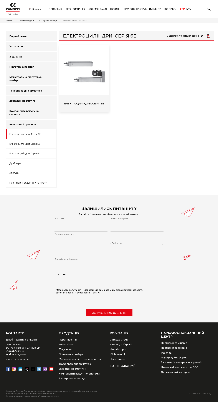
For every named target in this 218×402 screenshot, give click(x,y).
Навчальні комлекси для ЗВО (179, 367)
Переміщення (18, 36)
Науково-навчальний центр (142, 9)
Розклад (166, 352)
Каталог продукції (26, 20)
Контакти (170, 9)
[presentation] (79, 283)
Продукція (56, 9)
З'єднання (65, 349)
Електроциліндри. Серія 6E (25, 134)
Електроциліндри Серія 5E (24, 143)
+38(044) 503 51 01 (15, 351)
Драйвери (15, 163)
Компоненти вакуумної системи (24, 113)
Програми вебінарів (174, 347)
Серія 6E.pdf (209, 36)
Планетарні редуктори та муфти (28, 182)
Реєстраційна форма (174, 357)
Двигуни (14, 173)
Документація (98, 9)
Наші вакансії (122, 366)
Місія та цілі (117, 354)
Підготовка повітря (21, 66)
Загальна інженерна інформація (181, 362)
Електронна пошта (64, 241)
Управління (16, 46)
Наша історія (118, 349)
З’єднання (16, 56)
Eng (188, 8)
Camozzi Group (119, 339)
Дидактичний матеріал (175, 372)
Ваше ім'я (59, 226)
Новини (115, 9)
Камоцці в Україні (121, 344)
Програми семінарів (174, 342)
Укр (182, 8)
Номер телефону (119, 226)
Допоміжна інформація (66, 259)
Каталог (36, 9)
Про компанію (75, 9)
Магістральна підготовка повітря (25, 79)
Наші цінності (118, 359)
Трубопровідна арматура (25, 90)
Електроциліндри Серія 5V (24, 153)
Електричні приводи (48, 20)
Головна (9, 20)
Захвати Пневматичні (23, 100)
